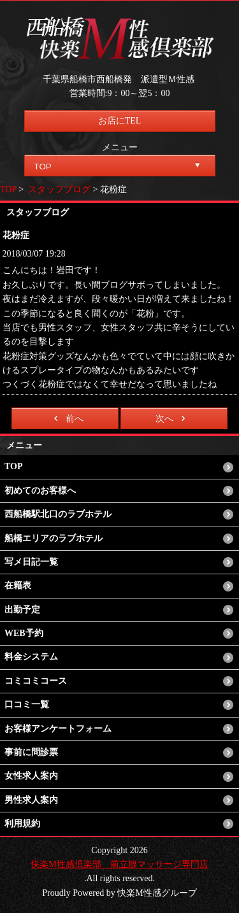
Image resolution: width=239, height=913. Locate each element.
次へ (172, 418)
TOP (8, 189)
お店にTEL (119, 120)
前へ (66, 418)
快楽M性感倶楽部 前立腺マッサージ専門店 (119, 864)
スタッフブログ (59, 189)
